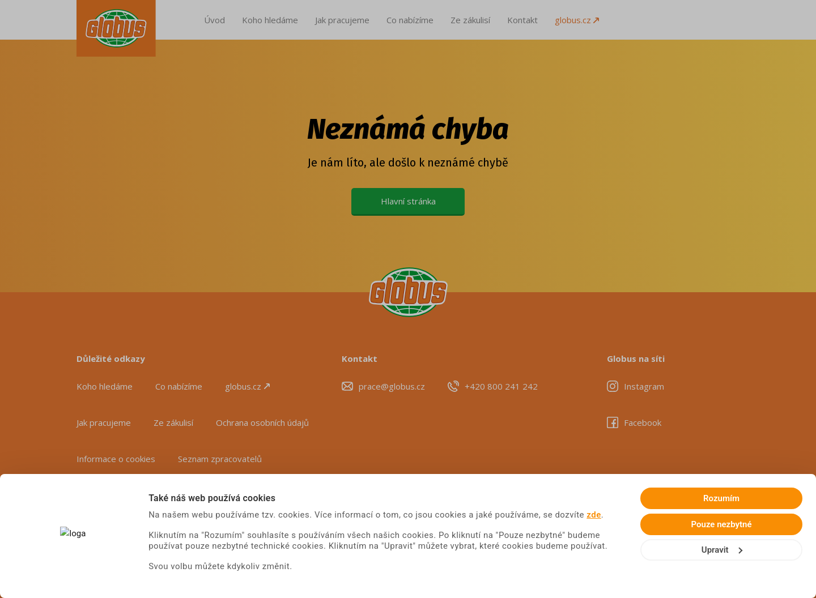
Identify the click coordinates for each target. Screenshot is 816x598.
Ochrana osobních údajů (262, 422)
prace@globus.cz (392, 386)
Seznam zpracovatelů (220, 458)
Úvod (214, 19)
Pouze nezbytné (721, 524)
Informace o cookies (115, 458)
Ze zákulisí (470, 19)
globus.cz (577, 19)
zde (593, 515)
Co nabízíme (410, 19)
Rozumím (721, 498)
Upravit (722, 550)
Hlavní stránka (408, 201)
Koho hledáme (270, 19)
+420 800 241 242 (501, 386)
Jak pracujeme (342, 19)
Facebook (642, 422)
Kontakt (522, 19)
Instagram (644, 386)
